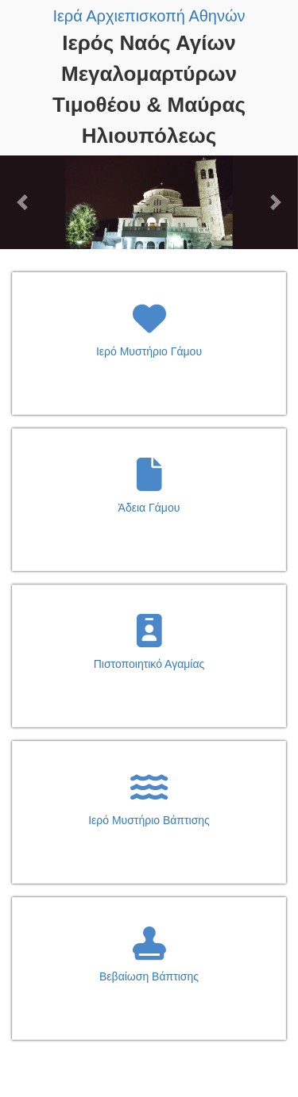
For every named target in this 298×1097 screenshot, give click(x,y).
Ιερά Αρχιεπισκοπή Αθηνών (148, 16)
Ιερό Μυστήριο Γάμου (149, 351)
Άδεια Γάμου (149, 507)
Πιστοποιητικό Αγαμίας (149, 664)
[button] (22, 202)
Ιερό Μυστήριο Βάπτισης (149, 820)
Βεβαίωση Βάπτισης (149, 976)
